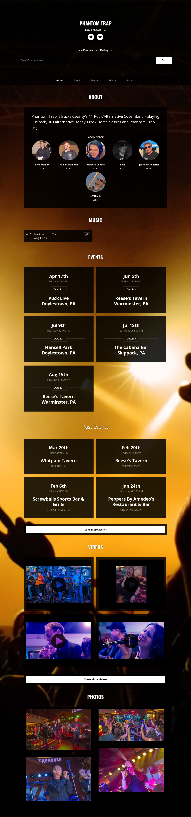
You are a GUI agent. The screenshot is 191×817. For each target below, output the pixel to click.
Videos (112, 80)
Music (77, 80)
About (60, 80)
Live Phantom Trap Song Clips (45, 236)
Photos (130, 80)
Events (95, 80)
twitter (91, 37)
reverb (100, 37)
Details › (58, 289)
